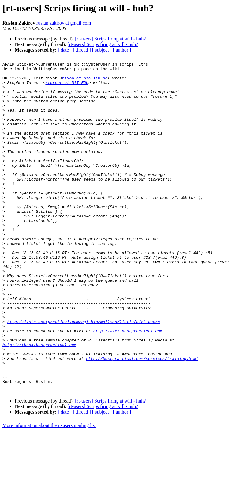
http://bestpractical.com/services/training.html (142, 418)
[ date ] (65, 49)
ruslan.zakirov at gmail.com (63, 22)
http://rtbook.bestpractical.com (39, 401)
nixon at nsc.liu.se (84, 81)
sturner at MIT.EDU (66, 87)
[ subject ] (102, 49)
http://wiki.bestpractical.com (127, 385)
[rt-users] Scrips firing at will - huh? (110, 38)
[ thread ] (82, 49)
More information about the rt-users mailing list (49, 490)
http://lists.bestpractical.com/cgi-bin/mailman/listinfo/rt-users (83, 374)
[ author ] (122, 49)
